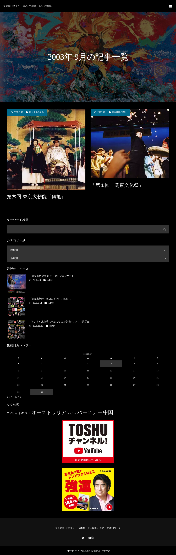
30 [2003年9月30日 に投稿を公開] (42, 392)
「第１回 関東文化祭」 (117, 185)
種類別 (89, 250)
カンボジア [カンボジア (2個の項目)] (71, 413)
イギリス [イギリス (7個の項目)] (24, 413)
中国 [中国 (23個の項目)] (108, 412)
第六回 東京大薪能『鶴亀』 (36, 196)
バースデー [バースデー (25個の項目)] (90, 412)
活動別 (89, 258)
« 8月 (10, 397)
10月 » (18, 397)
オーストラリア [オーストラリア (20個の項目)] (49, 412)
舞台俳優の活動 (36, 112)
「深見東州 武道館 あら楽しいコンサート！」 (54, 275)
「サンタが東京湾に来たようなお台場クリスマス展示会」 (60, 321)
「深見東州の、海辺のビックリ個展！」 (51, 298)
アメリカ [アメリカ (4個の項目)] (12, 413)
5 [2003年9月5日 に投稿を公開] (111, 363)
